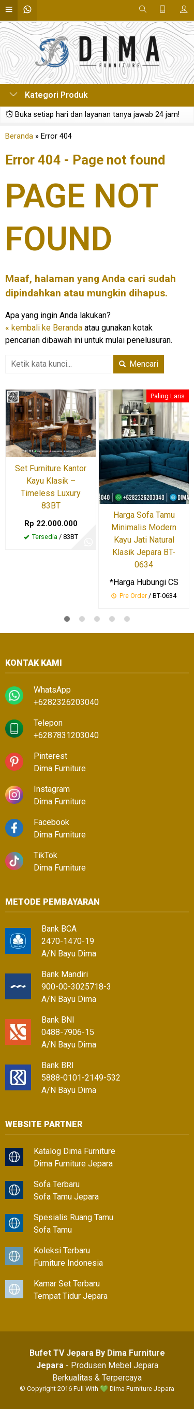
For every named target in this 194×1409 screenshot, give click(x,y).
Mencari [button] (138, 364)
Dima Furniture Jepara (73, 1163)
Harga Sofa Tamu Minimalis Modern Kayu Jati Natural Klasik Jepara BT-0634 (143, 539)
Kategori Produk (48, 95)
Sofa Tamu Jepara (66, 1197)
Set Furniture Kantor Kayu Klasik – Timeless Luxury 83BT (50, 487)
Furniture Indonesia (68, 1263)
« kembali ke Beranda (43, 328)
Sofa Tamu (53, 1230)
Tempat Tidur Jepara (71, 1296)
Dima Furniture (60, 768)
